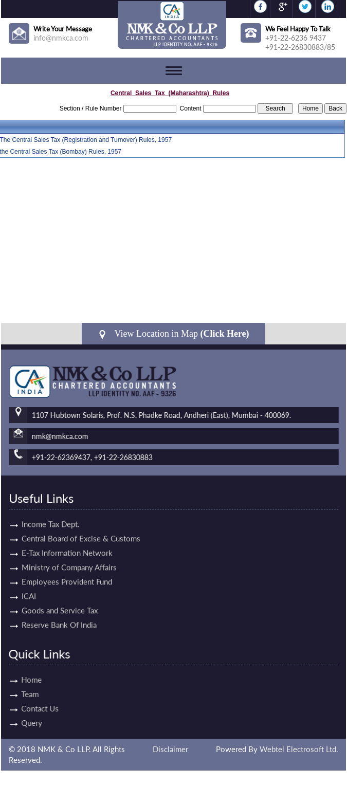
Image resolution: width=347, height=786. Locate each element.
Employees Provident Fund (67, 560)
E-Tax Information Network (67, 531)
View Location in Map (173, 333)
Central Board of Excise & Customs (81, 517)
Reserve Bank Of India (59, 603)
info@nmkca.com (60, 37)
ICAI (29, 574)
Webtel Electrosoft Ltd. (299, 749)
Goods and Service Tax (60, 589)
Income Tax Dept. (51, 502)
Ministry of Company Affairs (69, 546)
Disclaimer (170, 749)
